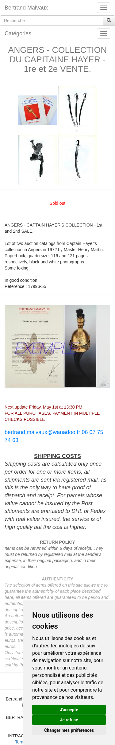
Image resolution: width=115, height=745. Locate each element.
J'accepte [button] (69, 709)
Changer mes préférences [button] (69, 730)
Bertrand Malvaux (26, 8)
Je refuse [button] (69, 719)
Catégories (18, 33)
